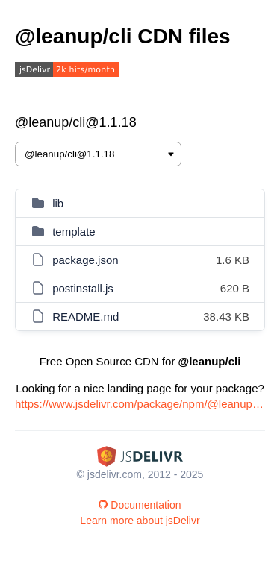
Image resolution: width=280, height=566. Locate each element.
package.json (85, 260)
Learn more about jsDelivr (139, 520)
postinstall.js (82, 288)
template (74, 231)
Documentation (140, 505)
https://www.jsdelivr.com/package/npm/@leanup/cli (140, 403)
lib (57, 203)
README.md (85, 316)
